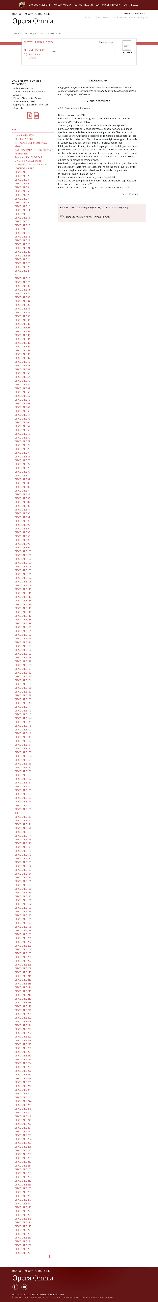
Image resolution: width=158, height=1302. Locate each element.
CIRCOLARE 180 (23, 858)
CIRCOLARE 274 (23, 1215)
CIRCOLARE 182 (23, 866)
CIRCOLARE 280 (23, 1237)
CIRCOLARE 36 (22, 308)
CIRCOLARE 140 (23, 703)
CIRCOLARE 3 (22, 179)
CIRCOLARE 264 (23, 1177)
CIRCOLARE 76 (22, 460)
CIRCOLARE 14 (22, 221)
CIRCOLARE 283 (23, 1249)
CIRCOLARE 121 (23, 631)
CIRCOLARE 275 (23, 1218)
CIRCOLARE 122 (23, 634)
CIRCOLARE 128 (23, 657)
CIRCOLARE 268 (23, 1192)
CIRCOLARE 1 (22, 172)
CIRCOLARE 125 (23, 646)
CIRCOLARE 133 (23, 676)
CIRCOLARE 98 (22, 543)
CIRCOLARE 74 (22, 452)
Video (59, 33)
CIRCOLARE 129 (23, 661)
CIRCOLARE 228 (23, 1040)
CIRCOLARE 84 (22, 490)
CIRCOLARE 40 (22, 323)
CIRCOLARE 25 (22, 263)
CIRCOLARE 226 (23, 1032)
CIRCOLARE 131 (23, 668)
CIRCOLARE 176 (23, 843)
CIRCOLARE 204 (23, 949)
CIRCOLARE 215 (23, 991)
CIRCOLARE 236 (23, 1070)
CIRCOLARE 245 (23, 1104)
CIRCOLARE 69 (22, 433)
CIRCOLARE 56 (22, 384)
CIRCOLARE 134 (23, 680)
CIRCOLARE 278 (23, 1230)
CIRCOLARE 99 (22, 547)
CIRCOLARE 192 (23, 904)
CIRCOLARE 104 (23, 566)
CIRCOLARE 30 (22, 285)
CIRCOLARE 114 (23, 604)
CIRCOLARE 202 (23, 942)
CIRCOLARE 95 (22, 532)
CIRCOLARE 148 (23, 733)
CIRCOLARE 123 (23, 638)
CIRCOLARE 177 (23, 847)
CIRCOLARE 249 (23, 1120)
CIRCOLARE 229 (23, 1044)
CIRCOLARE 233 (23, 1059)
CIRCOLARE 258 (23, 1154)
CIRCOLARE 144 (23, 718)
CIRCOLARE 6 (22, 191)
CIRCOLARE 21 (22, 248)
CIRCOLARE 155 (23, 759)
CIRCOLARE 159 (23, 775)
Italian (115, 17)
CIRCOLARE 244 (23, 1101)
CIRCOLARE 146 (23, 725)
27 (16, 274)
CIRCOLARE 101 (23, 555)
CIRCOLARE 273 (23, 1211)
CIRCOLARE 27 (22, 270)
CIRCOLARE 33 (22, 297)
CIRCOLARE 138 (23, 695)
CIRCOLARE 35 (22, 304)
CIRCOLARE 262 (23, 1169)
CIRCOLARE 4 (22, 183)
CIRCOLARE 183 (23, 869)
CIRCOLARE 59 (22, 395)
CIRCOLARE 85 (22, 494)
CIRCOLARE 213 (23, 983)
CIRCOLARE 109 (23, 585)
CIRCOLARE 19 (22, 240)
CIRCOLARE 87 (22, 502)
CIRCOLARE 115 (23, 608)
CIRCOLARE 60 (22, 399)
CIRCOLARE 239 (23, 1082)
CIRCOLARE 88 (22, 505)
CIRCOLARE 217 (23, 998)
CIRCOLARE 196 (23, 919)
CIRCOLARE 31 (22, 289)
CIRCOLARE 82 (22, 483)
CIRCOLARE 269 (23, 1196)
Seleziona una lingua (134, 13)
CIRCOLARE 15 (22, 225)
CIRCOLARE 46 (22, 346)
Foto (42, 33)
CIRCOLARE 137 (23, 691)
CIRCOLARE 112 (23, 596)
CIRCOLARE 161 (23, 782)
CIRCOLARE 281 (23, 1241)
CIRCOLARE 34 (22, 301)
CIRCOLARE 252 (23, 1131)
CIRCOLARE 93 (22, 524)
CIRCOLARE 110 (23, 589)
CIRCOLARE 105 (23, 570)
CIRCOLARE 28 (22, 278)
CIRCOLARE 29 (22, 282)
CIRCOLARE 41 (22, 327)
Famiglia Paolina (62, 4)
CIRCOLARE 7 (22, 195)
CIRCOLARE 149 (23, 737)
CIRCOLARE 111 (23, 593)
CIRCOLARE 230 (23, 1048)
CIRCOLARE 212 (23, 979)
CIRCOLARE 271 (23, 1203)
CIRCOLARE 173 (23, 831)
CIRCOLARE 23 (22, 255)
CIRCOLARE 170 (23, 820)
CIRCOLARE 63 (22, 411)
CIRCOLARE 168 (23, 809)
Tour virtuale (130, 4)
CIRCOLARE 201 (23, 938)
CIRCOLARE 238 (23, 1078)
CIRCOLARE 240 (23, 1085)
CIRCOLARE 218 (23, 1002)
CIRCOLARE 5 (22, 187)
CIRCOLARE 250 (23, 1123)
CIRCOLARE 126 (23, 649)
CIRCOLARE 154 (23, 756)
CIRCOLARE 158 (23, 771)
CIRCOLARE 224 (23, 1025)
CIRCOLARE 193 (23, 907)
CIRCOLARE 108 (23, 581)
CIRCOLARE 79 (22, 471)
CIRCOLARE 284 (23, 1252)
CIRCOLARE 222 (23, 1017)
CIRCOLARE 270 (23, 1199)
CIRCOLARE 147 (23, 729)
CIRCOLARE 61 (22, 403)
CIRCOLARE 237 (23, 1074)
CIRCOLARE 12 (22, 214)
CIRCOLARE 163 (23, 790)
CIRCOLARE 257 (23, 1150)
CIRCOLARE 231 (23, 1051)
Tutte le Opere (30, 33)
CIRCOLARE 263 (23, 1173)
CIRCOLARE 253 (23, 1135)
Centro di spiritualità (108, 4)
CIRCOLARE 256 (23, 1146)
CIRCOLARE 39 (22, 320)
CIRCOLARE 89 (22, 509)
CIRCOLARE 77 (22, 464)
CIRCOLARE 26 (22, 267)
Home (17, 33)
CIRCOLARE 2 (22, 176)
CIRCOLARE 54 (22, 376)
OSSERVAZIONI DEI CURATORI (31, 164)
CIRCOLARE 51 (22, 365)
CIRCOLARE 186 (23, 881)
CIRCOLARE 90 (22, 513)
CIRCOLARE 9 (22, 202)
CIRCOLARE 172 (23, 828)
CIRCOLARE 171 (23, 824)
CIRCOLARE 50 (22, 361)
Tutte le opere (32, 56)
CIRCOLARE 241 (23, 1089)
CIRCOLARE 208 (23, 964)
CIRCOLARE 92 (22, 521)
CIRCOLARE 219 (23, 1006)
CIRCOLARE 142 (23, 710)
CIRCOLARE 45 (22, 342)
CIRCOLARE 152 (23, 748)
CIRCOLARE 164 (23, 794)
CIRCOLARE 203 (23, 945)
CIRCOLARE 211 (23, 976)
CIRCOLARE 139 (23, 699)
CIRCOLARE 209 (23, 968)
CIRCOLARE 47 (22, 350)
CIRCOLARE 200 (23, 934)
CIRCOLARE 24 (22, 259)
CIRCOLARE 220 (23, 1010)
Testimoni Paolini (83, 4)
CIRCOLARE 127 (23, 653)
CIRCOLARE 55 (22, 380)
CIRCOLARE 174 (23, 835)
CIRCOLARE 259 (23, 1158)
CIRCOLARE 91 (22, 517)
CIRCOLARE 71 (22, 441)
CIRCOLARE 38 (22, 316)
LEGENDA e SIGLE (24, 168)
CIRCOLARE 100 (23, 551)
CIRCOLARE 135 (23, 684)
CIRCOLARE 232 (23, 1055)
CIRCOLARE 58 (22, 392)
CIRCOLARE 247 (23, 1112)
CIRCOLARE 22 (22, 251)
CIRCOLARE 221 (23, 1014)
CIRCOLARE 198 (23, 926)
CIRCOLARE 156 (23, 763)
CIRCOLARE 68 (22, 430)
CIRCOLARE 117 (23, 615)
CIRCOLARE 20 (22, 244)
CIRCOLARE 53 (22, 373)
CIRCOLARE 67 (22, 426)
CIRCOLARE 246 (23, 1108)
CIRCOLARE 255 (23, 1142)
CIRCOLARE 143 (23, 714)
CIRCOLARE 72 (22, 445)
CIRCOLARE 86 (22, 498)
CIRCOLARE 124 (23, 642)
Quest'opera (33, 49)
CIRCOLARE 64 (22, 414)
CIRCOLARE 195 (23, 915)
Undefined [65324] (24, 135)
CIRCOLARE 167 (23, 805)
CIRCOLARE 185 (23, 877)
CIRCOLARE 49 (22, 357)
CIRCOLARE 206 (23, 957)
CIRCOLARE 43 (22, 335)
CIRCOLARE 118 (23, 619)
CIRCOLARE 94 (22, 528)
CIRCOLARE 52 (22, 369)
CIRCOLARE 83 (22, 487)
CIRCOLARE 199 (23, 930)
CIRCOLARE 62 (22, 407)
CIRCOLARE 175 (23, 839)
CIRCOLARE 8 (22, 198)
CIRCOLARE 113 (23, 600)
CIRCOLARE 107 (23, 577)
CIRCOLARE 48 (22, 354)
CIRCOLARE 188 (23, 888)
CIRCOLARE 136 (23, 687)
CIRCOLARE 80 (22, 475)
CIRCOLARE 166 (23, 801)
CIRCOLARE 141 (23, 706)
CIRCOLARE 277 (23, 1226)
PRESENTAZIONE (24, 139)
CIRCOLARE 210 (23, 972)
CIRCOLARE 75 (22, 456)
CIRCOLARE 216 (23, 995)
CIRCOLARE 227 (23, 1036)
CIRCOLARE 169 (23, 816)
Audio (51, 33)
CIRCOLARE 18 (22, 236)
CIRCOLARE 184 (23, 873)
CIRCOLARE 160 (23, 778)
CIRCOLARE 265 (23, 1180)
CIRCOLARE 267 (23, 1188)
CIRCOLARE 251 (23, 1127)
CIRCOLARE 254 (23, 1139)
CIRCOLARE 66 (22, 422)
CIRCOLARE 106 (23, 574)
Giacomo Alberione (39, 4)
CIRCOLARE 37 (22, 312)
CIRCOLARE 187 (23, 885)
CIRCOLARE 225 (23, 1029)
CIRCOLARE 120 (23, 627)
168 (17, 813)
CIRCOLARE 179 (23, 854)
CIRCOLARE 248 (23, 1116)
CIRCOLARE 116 (23, 612)
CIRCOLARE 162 (23, 786)
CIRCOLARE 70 (22, 437)
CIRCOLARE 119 (23, 623)
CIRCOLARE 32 (22, 293)
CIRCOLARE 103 (23, 562)
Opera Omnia (33, 20)
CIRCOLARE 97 (22, 540)
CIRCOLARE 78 (22, 468)
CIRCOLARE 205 (23, 953)
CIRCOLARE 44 (22, 339)
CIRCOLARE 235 (23, 1067)
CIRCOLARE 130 (23, 665)
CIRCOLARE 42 (22, 331)
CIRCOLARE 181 (23, 862)
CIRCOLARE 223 (23, 1021)
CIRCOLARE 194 (23, 911)
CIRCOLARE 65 (22, 418)
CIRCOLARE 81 (22, 479)
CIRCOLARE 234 (23, 1063)
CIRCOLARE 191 (23, 900)
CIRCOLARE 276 (23, 1222)
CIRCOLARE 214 (23, 987)
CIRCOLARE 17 (22, 232)
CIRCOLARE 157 (23, 767)
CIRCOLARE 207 (23, 960)
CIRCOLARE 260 (23, 1161)
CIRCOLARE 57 (22, 388)
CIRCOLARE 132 (23, 672)
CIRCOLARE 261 (23, 1165)
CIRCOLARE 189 (23, 892)
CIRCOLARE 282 (23, 1245)
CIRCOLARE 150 (23, 741)
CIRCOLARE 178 (23, 850)
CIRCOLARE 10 (22, 206)
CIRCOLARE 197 (23, 923)
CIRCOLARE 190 (23, 896)
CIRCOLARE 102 (23, 558)
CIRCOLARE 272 (23, 1207)
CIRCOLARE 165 (23, 797)
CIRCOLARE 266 (23, 1184)
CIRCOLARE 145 (23, 722)
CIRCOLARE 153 (23, 752)
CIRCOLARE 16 (22, 229)
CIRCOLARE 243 (23, 1097)
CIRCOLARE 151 (23, 744)
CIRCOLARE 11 (22, 210)
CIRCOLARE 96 (22, 536)
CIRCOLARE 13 (22, 217)
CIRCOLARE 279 (23, 1233)
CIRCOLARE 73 (22, 449)
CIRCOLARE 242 (23, 1093)
